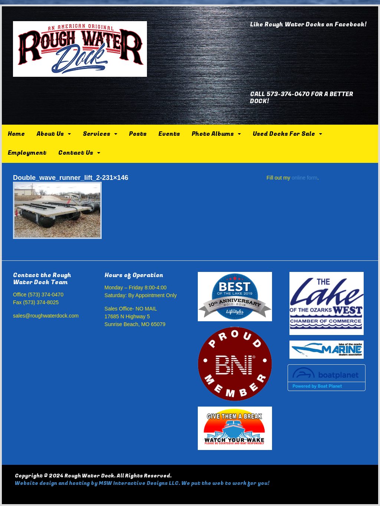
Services (96, 133)
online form (304, 178)
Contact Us (75, 152)
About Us (50, 133)
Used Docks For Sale (284, 133)
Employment (27, 152)
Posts (138, 133)
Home (16, 133)
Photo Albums (213, 133)
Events (169, 133)
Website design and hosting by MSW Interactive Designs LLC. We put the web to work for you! (142, 483)
